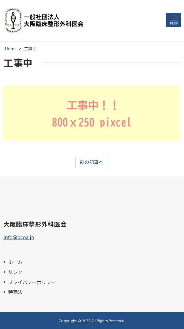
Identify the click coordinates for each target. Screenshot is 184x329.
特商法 (15, 292)
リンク (15, 272)
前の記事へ (92, 162)
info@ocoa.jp (18, 237)
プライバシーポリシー (32, 282)
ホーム (15, 262)
